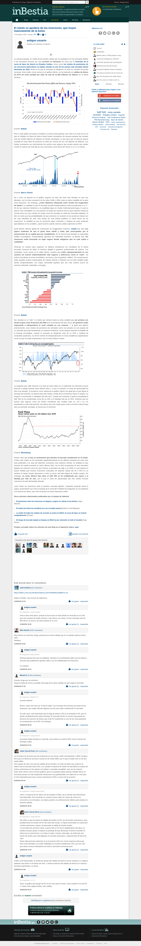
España (121, 115)
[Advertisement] (51, 568)
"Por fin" (99, 48)
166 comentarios (41, 751)
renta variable (114, 112)
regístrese (47, 900)
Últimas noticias (58, 7)
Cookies (55, 943)
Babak (23, 129)
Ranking (75, 20)
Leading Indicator (97, 124)
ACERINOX (100, 52)
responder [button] (84, 601)
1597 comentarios (36, 630)
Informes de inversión (24, 929)
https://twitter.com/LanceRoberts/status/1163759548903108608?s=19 (41, 593)
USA (96, 127)
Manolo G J (24, 675)
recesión (97, 115)
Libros (65, 20)
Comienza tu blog (18, 2)
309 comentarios (35, 675)
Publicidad (90, 943)
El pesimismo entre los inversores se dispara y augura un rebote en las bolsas (46, 501)
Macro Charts (26, 193)
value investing (110, 124)
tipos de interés (117, 120)
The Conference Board (116, 117)
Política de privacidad (67, 943)
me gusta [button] (19, 534)
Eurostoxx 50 (104, 129)
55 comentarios (37, 588)
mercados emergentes (115, 127)
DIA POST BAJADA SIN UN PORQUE (109, 62)
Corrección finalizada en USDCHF (108, 59)
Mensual (121, 84)
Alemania (114, 129)
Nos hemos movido (109, 7)
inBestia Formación (33, 2)
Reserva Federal (98, 117)
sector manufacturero (118, 122)
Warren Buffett (98, 122)
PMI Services (121, 124)
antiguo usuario (36, 40)
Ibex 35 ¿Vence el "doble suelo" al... (108, 80)
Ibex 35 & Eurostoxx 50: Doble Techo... (109, 76)
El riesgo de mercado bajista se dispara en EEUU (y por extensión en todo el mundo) (49, 520)
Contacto (99, 943)
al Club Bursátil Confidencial (112, 9)
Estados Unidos (110, 115)
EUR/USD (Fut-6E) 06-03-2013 (107, 66)
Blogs (26, 20)
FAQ (105, 943)
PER (107, 122)
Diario (97, 84)
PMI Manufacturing (101, 120)
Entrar (116, 2)
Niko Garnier (25, 630)
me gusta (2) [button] (72, 686)
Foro (44, 20)
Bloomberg (25, 453)
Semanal (109, 84)
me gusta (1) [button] (72, 624)
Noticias (36, 20)
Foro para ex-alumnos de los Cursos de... (110, 73)
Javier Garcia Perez (27, 751)
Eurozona (103, 127)
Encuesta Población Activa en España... (110, 69)
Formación (55, 20)
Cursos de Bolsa (100, 929)
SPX (34, 34)
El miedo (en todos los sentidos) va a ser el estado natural (38, 508)
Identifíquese (36, 900)
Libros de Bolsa (61, 929)
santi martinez (25, 588)
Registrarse (124, 2)
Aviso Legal (80, 943)
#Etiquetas (86, 20)
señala (74, 229)
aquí (77, 527)
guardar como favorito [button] (78, 534)
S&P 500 (101, 112)
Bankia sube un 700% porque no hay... (109, 55)
